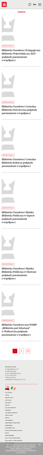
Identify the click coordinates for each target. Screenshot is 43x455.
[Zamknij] (40, 444)
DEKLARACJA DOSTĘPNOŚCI (13, 440)
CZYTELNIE (8, 392)
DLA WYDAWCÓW (10, 407)
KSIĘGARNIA (8, 425)
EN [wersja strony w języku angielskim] (34, 4)
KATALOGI (8, 400)
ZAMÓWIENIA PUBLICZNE (12, 423)
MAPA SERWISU (9, 435)
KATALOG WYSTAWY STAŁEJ (13, 430)
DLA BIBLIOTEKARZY (11, 412)
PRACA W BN (9, 415)
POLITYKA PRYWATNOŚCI (12, 438)
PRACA (7, 417)
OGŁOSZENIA (9, 420)
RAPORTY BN (9, 397)
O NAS (7, 395)
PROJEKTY (8, 402)
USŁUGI (7, 405)
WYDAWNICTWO (10, 428)
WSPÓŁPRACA (8, 46)
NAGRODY (8, 410)
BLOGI (7, 433)
